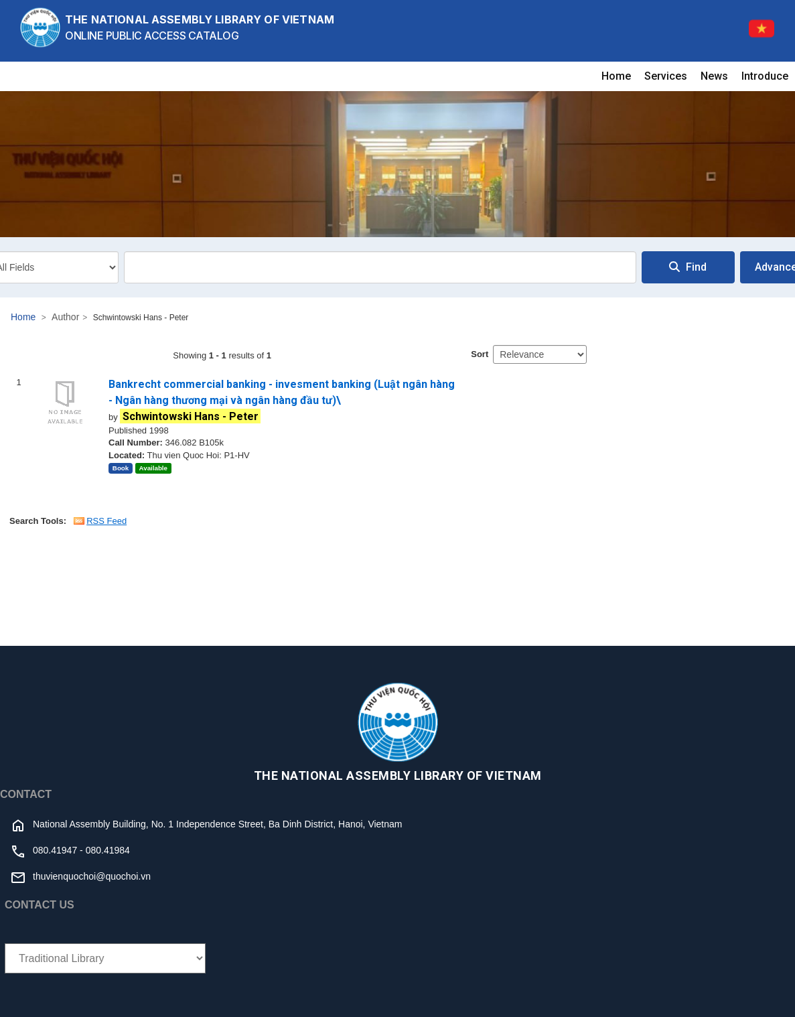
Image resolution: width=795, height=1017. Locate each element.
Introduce (764, 76)
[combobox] (380, 267)
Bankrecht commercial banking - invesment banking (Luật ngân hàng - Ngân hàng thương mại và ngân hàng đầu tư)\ (282, 392)
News (714, 76)
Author (65, 317)
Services (665, 76)
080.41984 (108, 850)
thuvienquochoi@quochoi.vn (92, 876)
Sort (479, 354)
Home (616, 76)
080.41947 (55, 850)
